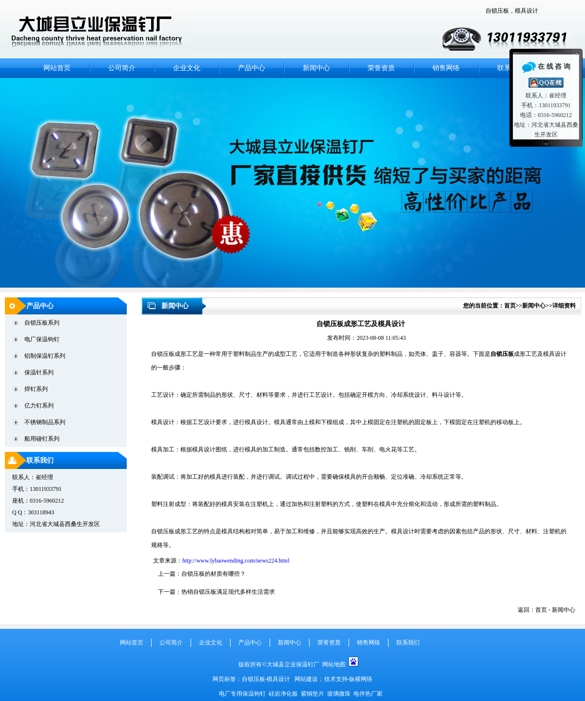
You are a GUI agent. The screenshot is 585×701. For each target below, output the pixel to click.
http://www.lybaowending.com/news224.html (236, 560)
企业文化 (186, 68)
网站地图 (334, 664)
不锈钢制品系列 (44, 422)
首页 (510, 305)
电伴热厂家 (368, 693)
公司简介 (122, 68)
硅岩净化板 (283, 693)
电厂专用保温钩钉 (243, 693)
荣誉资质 (381, 68)
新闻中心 (316, 68)
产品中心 (251, 68)
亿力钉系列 (39, 405)
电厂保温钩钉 (41, 339)
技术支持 (336, 679)
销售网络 (446, 68)
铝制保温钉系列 (44, 355)
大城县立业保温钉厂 (294, 664)
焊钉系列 (36, 389)
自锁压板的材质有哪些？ (213, 573)
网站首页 (57, 68)
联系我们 (40, 460)
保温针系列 (39, 372)
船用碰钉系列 (41, 438)
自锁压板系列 (41, 322)
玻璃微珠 (339, 693)
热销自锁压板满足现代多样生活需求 (228, 591)
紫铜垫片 (312, 693)
